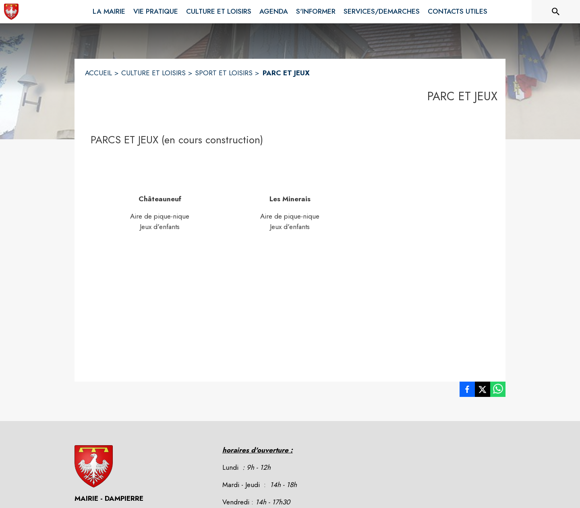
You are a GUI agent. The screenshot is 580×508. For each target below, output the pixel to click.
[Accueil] (11, 12)
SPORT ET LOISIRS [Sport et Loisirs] (224, 73)
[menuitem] (109, 10)
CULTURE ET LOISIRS (153, 73)
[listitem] (467, 391)
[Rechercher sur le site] (556, 11)
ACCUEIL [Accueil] (98, 73)
